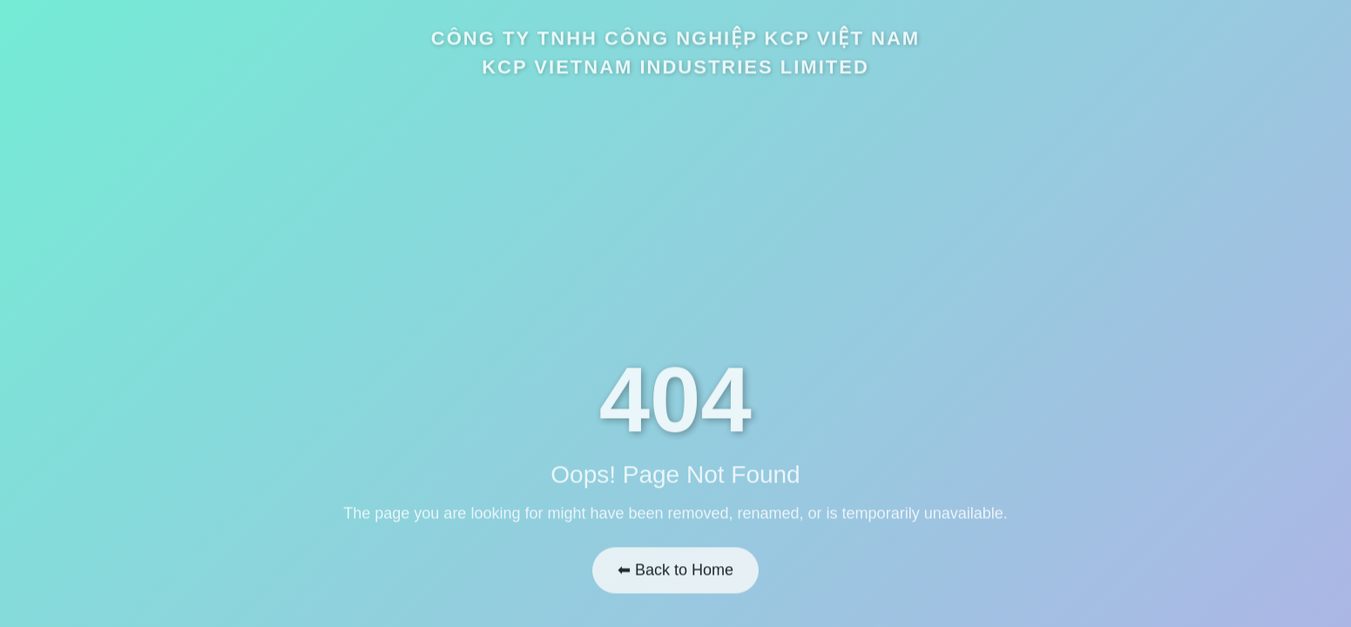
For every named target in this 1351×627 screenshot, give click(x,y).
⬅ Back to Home (675, 567)
